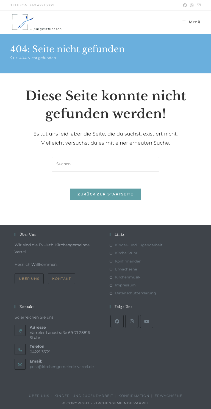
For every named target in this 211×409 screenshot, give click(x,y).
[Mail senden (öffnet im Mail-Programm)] (198, 5)
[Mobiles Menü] (191, 22)
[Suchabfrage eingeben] (105, 164)
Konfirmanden (128, 261)
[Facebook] (117, 321)
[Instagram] (131, 321)
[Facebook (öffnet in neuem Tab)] (184, 5)
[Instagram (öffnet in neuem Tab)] (191, 5)
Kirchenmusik (127, 277)
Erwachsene (126, 269)
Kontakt (61, 279)
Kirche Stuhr (126, 253)
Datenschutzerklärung (135, 293)
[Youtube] (146, 321)
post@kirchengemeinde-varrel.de (62, 366)
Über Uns (29, 279)
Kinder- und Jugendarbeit (138, 245)
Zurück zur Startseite (105, 194)
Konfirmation (133, 396)
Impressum (125, 285)
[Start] (12, 58)
